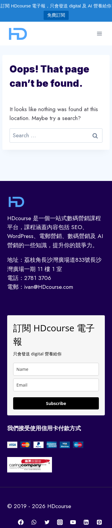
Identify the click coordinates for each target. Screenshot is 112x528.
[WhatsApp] (34, 522)
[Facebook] (21, 522)
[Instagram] (60, 522)
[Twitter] (47, 522)
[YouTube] (73, 522)
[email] (56, 385)
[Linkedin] (86, 522)
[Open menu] (99, 33)
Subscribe (56, 403)
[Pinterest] (99, 522)
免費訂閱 (56, 15)
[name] (56, 369)
